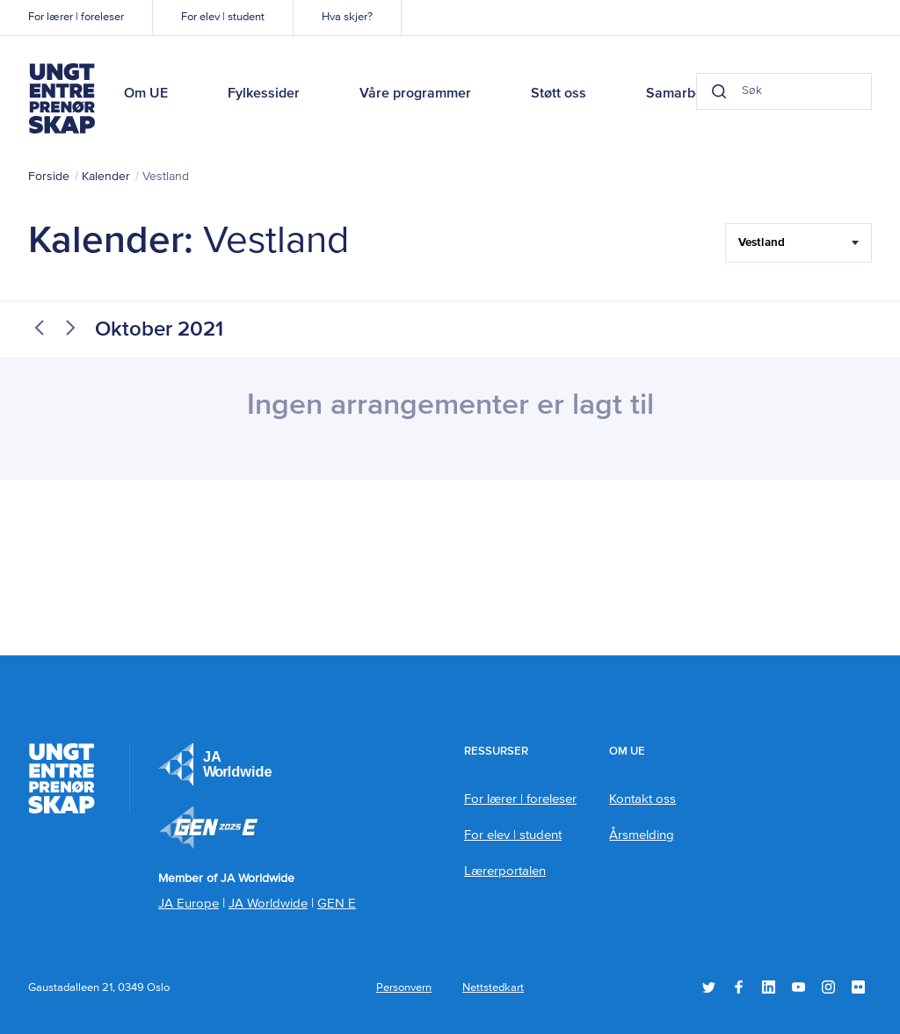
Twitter (708, 987)
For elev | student (223, 17)
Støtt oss (558, 94)
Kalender (106, 176)
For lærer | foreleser (76, 17)
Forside (48, 176)
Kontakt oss (642, 799)
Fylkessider (264, 94)
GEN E (336, 903)
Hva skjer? (347, 17)
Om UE (146, 94)
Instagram (828, 987)
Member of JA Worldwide (208, 827)
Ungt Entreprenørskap (61, 98)
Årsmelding (641, 835)
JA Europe (215, 764)
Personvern (404, 988)
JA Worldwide (268, 903)
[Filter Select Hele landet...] (798, 243)
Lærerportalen (505, 871)
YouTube (798, 987)
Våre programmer (415, 94)
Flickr (858, 987)
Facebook (738, 987)
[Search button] (719, 91)
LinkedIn (768, 987)
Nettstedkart (493, 988)
